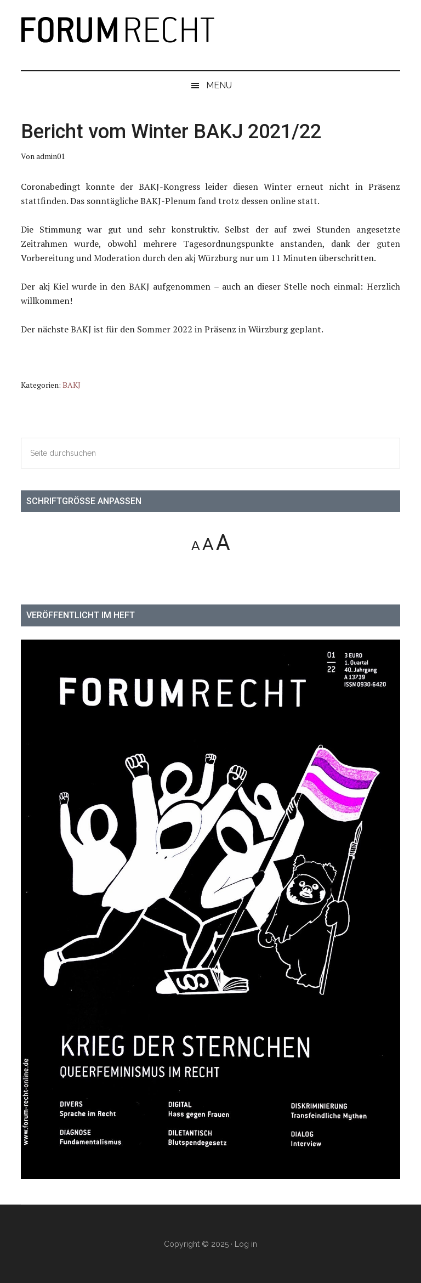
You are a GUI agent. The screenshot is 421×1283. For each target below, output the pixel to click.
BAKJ (71, 385)
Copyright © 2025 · (199, 1244)
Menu (219, 85)
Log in (246, 1244)
